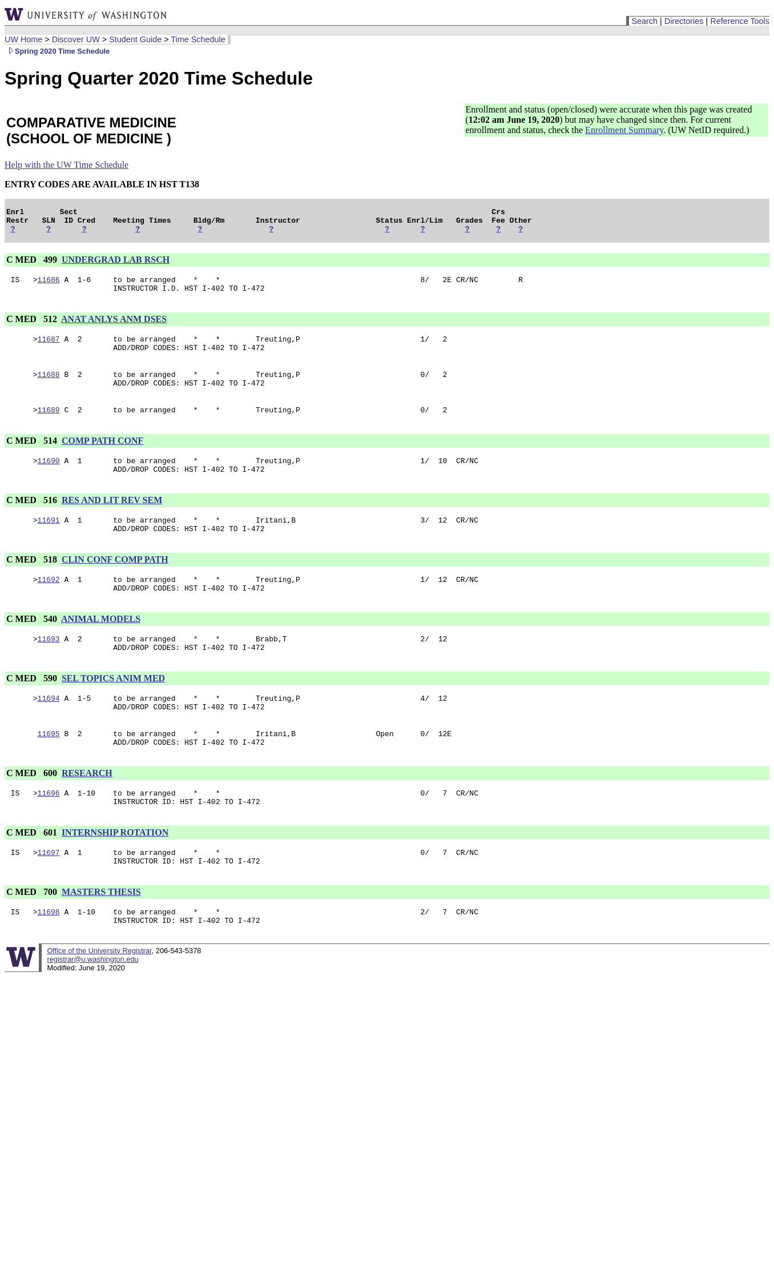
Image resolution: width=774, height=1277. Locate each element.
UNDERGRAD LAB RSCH (116, 265)
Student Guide (135, 39)
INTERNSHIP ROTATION (115, 873)
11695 (49, 769)
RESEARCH (87, 811)
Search (644, 21)
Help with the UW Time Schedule (66, 165)
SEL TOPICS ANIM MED (113, 709)
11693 (49, 667)
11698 (49, 958)
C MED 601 (32, 873)
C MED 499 (32, 265)
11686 (49, 286)
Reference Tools (739, 21)
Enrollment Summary (624, 130)
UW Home (23, 39)
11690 (49, 479)
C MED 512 (32, 327)
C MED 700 (32, 936)
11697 (49, 895)
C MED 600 (32, 811)
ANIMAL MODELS (100, 646)
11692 (49, 605)
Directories (684, 21)
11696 (49, 832)
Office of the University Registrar (99, 998)
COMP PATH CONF (102, 458)
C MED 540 (32, 646)
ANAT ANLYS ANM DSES (114, 327)
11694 (49, 730)
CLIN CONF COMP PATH (115, 583)
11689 (49, 426)
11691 (49, 542)
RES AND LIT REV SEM (112, 520)
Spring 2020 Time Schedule (57, 51)
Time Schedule (198, 39)
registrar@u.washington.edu (92, 1007)
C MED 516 (32, 520)
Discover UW (76, 39)
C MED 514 (32, 458)
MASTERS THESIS (101, 936)
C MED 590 (32, 709)
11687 (49, 349)
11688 (49, 388)
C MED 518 (32, 583)
